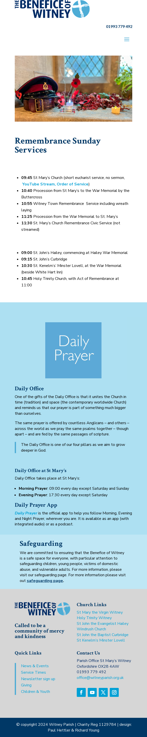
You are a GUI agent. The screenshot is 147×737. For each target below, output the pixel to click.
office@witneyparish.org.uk (100, 677)
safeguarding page (45, 580)
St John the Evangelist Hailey (102, 623)
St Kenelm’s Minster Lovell (101, 640)
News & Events (35, 666)
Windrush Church (91, 629)
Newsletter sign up (38, 679)
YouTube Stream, (39, 184)
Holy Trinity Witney (94, 618)
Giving (26, 685)
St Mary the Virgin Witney (100, 612)
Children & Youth (35, 691)
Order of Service (72, 184)
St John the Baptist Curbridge (102, 635)
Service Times (33, 672)
